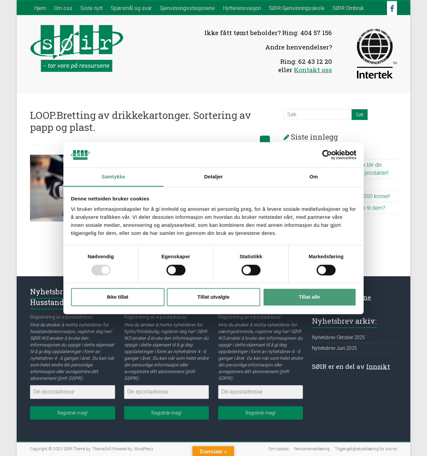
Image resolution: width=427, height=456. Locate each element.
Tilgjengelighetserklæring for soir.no (366, 449)
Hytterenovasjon (242, 8)
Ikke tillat (117, 297)
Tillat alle (309, 297)
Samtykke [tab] (113, 177)
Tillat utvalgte (213, 297)
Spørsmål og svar (131, 8)
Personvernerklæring (312, 449)
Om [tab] (313, 177)
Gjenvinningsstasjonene (187, 8)
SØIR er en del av (351, 366)
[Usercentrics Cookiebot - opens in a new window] (327, 155)
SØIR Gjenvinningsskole (297, 8)
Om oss (63, 8)
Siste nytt (91, 8)
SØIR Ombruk (348, 8)
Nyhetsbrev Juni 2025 (334, 348)
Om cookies (278, 449)
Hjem (40, 8)
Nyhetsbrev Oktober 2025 (338, 337)
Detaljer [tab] (213, 177)
